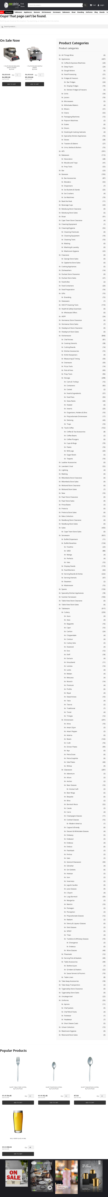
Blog (96, 12)
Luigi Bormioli (72, 897)
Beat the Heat (67, 201)
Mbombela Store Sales (70, 482)
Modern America (75, 823)
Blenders (67, 182)
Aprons (67, 1004)
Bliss (68, 800)
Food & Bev (66, 282)
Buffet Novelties (70, 543)
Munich (69, 681)
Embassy (70, 835)
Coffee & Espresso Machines (74, 63)
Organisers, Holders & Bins (77, 412)
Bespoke (70, 797)
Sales (64, 528)
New (63, 493)
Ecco (68, 651)
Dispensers (68, 186)
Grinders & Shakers (74, 970)
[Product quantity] (18, 75)
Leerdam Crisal (67, 466)
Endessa (70, 843)
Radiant (70, 920)
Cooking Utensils (70, 343)
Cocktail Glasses (73, 820)
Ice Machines (69, 197)
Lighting (65, 470)
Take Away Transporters (71, 985)
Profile (69, 689)
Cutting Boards (69, 347)
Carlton (69, 631)
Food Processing (70, 74)
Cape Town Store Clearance (72, 220)
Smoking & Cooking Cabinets (75, 132)
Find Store (22, 5)
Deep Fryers (68, 67)
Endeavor (70, 839)
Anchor (69, 781)
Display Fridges (72, 86)
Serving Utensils (70, 578)
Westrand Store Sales (70, 1035)
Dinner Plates (72, 747)
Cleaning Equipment (69, 224)
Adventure (71, 774)
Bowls (69, 739)
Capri (69, 628)
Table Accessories (71, 962)
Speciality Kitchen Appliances (75, 136)
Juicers (66, 97)
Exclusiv (70, 658)
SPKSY (69, 931)
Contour (70, 639)
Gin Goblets (71, 870)
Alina (69, 724)
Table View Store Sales (70, 605)
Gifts (63, 293)
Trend (69, 712)
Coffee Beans (72, 435)
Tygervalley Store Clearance (72, 989)
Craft (69, 743)
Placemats (68, 954)
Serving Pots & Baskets (72, 958)
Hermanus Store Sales (70, 324)
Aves (68, 620)
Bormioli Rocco (72, 804)
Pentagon (70, 908)
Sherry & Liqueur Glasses (76, 923)
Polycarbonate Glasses (75, 916)
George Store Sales (71, 259)
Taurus (69, 704)
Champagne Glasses (74, 816)
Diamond (70, 647)
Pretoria (65, 508)
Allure (69, 777)
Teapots (70, 459)
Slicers (66, 128)
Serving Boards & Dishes (73, 574)
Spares (64, 589)
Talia (69, 701)
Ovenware (68, 363)
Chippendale (71, 635)
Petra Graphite (72, 758)
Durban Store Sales (69, 278)
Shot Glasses (71, 927)
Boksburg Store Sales (70, 213)
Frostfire (70, 547)
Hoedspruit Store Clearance (72, 328)
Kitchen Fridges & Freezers (77, 90)
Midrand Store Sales (69, 489)
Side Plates (71, 762)
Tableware (18, 12)
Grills (66, 94)
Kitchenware (46, 12)
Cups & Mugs (72, 443)
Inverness (70, 881)
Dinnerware (68, 720)
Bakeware (66, 12)
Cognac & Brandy (73, 827)
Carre (69, 812)
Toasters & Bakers (71, 143)
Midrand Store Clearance (71, 485)
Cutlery (67, 612)
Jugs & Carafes (72, 885)
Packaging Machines (72, 117)
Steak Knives (71, 697)
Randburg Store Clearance (71, 520)
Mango (69, 555)
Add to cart (11, 84)
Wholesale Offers (70, 313)
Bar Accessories (70, 178)
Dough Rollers (69, 70)
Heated (69, 405)
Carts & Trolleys (73, 382)
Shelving (70, 420)
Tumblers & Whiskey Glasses (78, 939)
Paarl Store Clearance (70, 497)
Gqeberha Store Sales (72, 263)
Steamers (67, 581)
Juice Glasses (72, 889)
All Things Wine (68, 55)
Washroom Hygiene (71, 251)
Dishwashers (66, 270)
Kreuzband (71, 662)
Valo (68, 562)
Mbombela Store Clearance (72, 478)
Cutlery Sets (71, 643)
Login (100, 5)
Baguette (70, 624)
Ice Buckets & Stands (72, 190)
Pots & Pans (68, 370)
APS (63, 151)
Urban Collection (68, 1027)
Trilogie (70, 716)
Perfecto (70, 558)
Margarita (70, 900)
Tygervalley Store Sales (70, 993)
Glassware (65, 301)
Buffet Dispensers (71, 539)
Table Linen (68, 977)
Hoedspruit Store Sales (70, 332)
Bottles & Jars (72, 966)
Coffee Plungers (73, 439)
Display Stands (69, 566)
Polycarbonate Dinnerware (77, 416)
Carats (69, 808)
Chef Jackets (68, 1008)
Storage (67, 378)
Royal (69, 693)
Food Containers (68, 286)
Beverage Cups (67, 205)
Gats (68, 858)
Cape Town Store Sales (72, 532)
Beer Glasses (72, 785)
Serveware (57, 12)
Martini (69, 904)
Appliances (28, 12)
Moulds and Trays (71, 163)
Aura (68, 616)
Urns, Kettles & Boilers (72, 147)
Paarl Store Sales (68, 501)
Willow (69, 766)
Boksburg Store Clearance (71, 209)
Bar (63, 170)
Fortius (69, 854)
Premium (70, 685)
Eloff (68, 654)
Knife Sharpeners (70, 355)
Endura (69, 847)
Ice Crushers (69, 193)
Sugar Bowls (71, 455)
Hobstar (70, 873)
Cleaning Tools (69, 240)
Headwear (68, 1019)
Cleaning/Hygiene (68, 228)
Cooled (69, 389)
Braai (73, 12)
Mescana (70, 678)
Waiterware (68, 585)
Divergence (73, 943)
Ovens (66, 113)
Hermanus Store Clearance (72, 320)
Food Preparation (68, 289)
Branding (80, 12)
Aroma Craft (73, 789)
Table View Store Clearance (72, 601)
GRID (69, 551)
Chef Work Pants (70, 1012)
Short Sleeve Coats (71, 1023)
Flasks (69, 447)
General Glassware (74, 862)
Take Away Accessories (70, 981)
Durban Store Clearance (71, 274)
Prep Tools (68, 167)
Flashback (70, 850)
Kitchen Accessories (71, 351)
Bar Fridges (71, 82)
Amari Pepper (72, 731)
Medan (69, 674)
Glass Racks (71, 401)
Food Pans (70, 397)
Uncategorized (67, 996)
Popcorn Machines (71, 120)
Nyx (68, 750)
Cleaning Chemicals (71, 232)
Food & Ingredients (74, 393)
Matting (67, 243)
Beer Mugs (71, 793)
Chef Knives (68, 339)
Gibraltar (70, 866)
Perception (71, 912)
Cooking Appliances (69, 266)
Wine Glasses (72, 950)
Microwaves (68, 101)
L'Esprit (69, 893)
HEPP (64, 316)
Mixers (66, 109)
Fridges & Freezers (71, 78)
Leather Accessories (69, 462)
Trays (69, 424)
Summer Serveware (69, 597)
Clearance (8, 12)
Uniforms (89, 12)
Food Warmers (69, 570)
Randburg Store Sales (70, 524)
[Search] (85, 5)
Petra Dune (71, 754)
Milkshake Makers (71, 105)
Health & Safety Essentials (71, 309)
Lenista (69, 666)
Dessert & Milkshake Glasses (78, 831)
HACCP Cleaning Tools (70, 305)
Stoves (66, 140)
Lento (69, 670)
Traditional (71, 708)
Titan (69, 935)
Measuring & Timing (72, 359)
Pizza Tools (68, 366)
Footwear (67, 1016)
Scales (66, 124)
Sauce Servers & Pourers (76, 973)
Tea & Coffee (69, 428)
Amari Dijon (71, 727)
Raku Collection (67, 516)
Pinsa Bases (66, 505)
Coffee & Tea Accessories (76, 432)
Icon (68, 877)
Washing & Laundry (71, 247)
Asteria (69, 735)
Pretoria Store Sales (69, 512)
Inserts (69, 409)
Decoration (68, 159)
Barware (37, 12)
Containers (71, 385)
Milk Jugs (70, 451)
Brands (102, 12)
